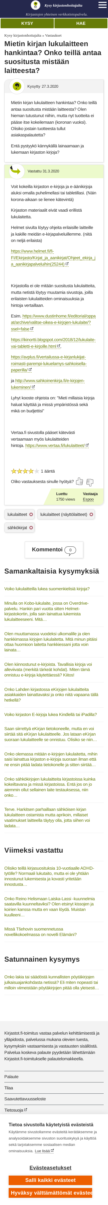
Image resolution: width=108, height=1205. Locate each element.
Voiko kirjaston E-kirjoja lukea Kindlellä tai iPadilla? (50, 714)
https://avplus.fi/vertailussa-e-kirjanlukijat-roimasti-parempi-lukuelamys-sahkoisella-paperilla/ (49, 363)
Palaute (11, 1076)
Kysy (27, 23)
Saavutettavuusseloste (25, 1098)
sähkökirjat (17, 527)
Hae (81, 23)
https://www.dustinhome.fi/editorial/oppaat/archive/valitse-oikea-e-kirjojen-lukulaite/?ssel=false (53, 322)
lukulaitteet (17, 514)
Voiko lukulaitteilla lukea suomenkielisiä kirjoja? (47, 588)
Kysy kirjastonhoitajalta (22, 35)
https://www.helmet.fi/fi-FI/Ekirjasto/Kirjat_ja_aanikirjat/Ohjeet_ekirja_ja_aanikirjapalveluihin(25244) (53, 257)
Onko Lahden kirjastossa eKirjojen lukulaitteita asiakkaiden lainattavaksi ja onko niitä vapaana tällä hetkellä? (51, 694)
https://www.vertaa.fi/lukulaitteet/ (55, 445)
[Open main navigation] (102, 5)
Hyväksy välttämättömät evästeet (51, 1193)
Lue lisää (42, 1151)
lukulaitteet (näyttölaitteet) (63, 514)
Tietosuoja (13, 1110)
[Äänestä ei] (89, 482)
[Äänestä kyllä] (80, 481)
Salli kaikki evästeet (50, 1180)
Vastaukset (53, 35)
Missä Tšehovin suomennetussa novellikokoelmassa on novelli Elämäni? (40, 931)
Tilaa (8, 1087)
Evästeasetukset (50, 1168)
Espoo (88, 499)
